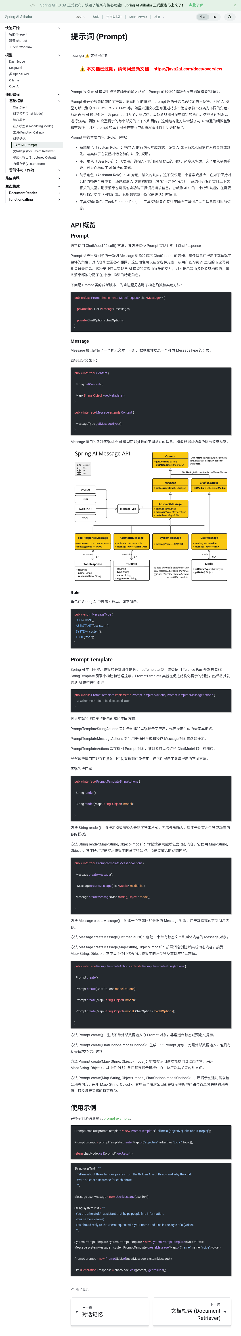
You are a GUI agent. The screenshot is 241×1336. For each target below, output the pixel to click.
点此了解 (196, 5)
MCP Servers (138, 17)
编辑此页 (80, 1289)
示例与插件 (114, 17)
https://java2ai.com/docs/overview (187, 69)
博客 (96, 17)
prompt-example (116, 1118)
